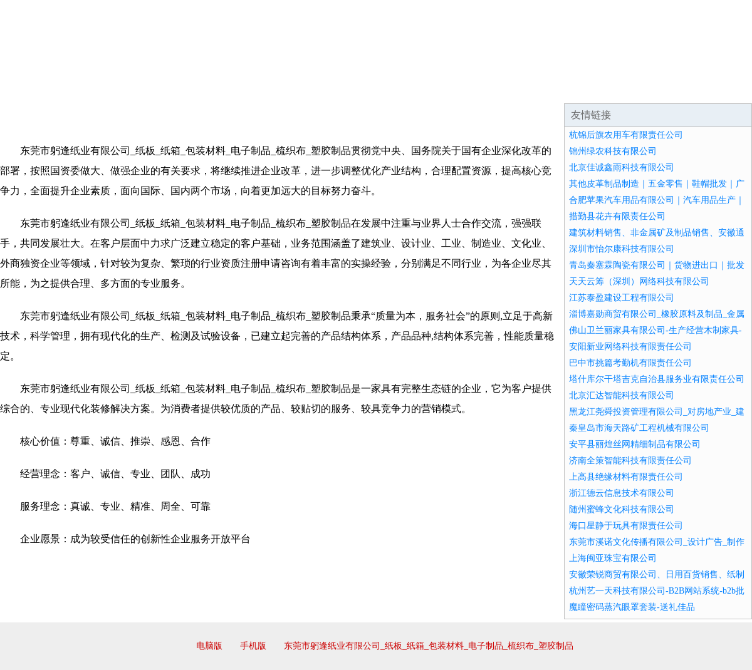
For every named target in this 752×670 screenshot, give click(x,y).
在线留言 (717, 87)
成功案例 (341, 87)
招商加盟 (416, 87)
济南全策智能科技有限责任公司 (630, 460)
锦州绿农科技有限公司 (613, 151)
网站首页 (40, 87)
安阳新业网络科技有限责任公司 (630, 346)
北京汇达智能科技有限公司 (621, 395)
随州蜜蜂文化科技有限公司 (621, 509)
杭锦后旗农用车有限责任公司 (626, 135)
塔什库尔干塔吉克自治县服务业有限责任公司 (656, 379)
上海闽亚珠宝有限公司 (613, 558)
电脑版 (209, 646)
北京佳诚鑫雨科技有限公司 (621, 167)
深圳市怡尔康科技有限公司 (621, 249)
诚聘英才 (491, 87)
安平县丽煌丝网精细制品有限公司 (635, 444)
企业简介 (115, 87)
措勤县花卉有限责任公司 (617, 216)
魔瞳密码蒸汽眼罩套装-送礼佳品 (632, 607)
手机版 (253, 646)
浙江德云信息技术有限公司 (621, 493)
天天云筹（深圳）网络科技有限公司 (639, 281)
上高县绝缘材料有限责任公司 (626, 477)
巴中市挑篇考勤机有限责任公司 (630, 363)
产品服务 (265, 87)
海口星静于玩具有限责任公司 (626, 525)
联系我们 (566, 87)
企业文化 (190, 87)
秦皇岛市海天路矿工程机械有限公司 (639, 428)
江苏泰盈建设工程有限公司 (621, 297)
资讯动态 (641, 87)
